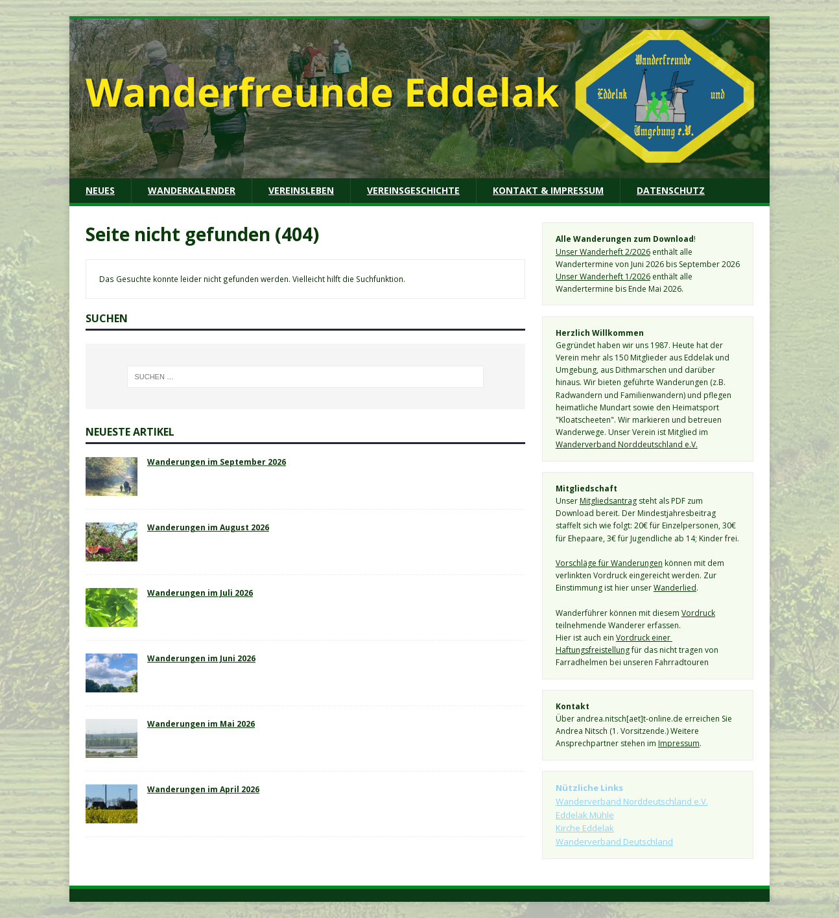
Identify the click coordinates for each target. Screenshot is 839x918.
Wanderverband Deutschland (614, 841)
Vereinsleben (301, 190)
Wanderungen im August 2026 (208, 527)
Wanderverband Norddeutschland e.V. (627, 444)
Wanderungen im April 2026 (203, 789)
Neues (100, 190)
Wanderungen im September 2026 (216, 461)
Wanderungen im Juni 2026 (201, 658)
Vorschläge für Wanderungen (609, 563)
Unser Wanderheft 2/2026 (603, 251)
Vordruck (698, 612)
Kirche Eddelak (585, 828)
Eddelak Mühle (585, 815)
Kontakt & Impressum (548, 190)
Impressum (679, 743)
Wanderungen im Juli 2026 (200, 592)
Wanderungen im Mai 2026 (201, 723)
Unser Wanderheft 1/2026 (603, 276)
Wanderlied (675, 587)
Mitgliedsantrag (608, 500)
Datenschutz (671, 190)
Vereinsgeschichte (413, 190)
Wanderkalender (191, 190)
